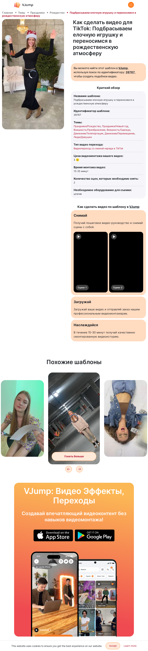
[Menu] (131, 5)
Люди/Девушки (83, 137)
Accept (113, 645)
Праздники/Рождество (87, 126)
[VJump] (23, 5)
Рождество (57, 12)
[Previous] (68, 469)
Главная (7, 12)
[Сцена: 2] (126, 262)
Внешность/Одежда (118, 129)
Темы (21, 12)
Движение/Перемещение (120, 133)
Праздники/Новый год (115, 126)
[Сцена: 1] (91, 262)
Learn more (130, 645)
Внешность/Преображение (89, 129)
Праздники (37, 12)
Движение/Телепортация (88, 133)
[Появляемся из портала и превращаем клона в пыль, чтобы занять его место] (55, 594)
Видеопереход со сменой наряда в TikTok (98, 148)
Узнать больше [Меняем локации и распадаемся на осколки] (74, 456)
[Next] (79, 469)
